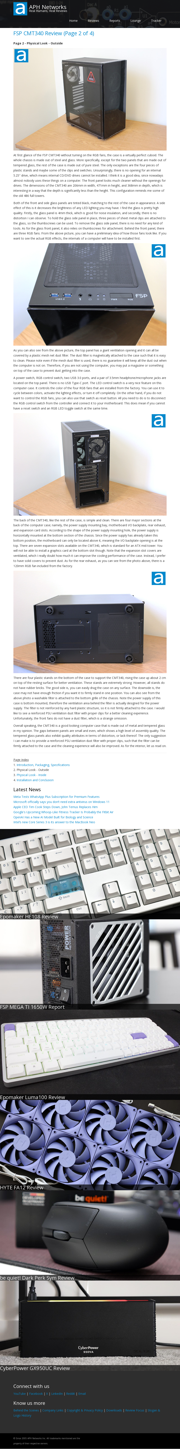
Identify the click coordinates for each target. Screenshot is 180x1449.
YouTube (19, 1394)
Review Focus (134, 1410)
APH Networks (47, 7)
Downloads (114, 1410)
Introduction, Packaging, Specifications (43, 765)
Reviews (93, 21)
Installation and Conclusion (35, 780)
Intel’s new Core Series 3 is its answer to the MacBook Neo (54, 822)
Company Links (52, 1410)
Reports (114, 21)
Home (73, 21)
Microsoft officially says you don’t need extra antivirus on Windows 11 (61, 802)
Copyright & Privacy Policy (85, 1410)
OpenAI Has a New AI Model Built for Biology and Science (53, 817)
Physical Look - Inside (31, 775)
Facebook (36, 1394)
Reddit (70, 1394)
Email (82, 1394)
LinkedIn (57, 1394)
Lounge (135, 21)
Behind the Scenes (26, 1410)
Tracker (156, 21)
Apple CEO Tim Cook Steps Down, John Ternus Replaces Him (55, 807)
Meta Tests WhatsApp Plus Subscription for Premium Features (56, 797)
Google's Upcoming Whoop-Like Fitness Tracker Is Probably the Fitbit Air (63, 812)
